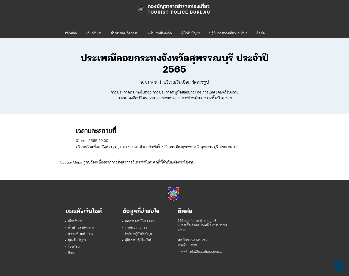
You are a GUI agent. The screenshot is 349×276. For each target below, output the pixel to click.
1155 (194, 245)
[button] (160, 31)
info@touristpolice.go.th (206, 251)
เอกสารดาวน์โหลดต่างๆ (140, 221)
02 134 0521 (199, 240)
